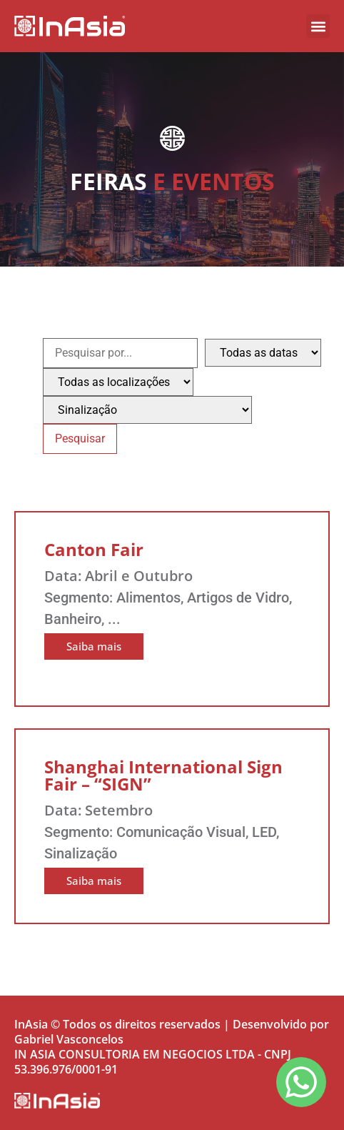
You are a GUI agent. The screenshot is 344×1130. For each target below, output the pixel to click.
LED (264, 832)
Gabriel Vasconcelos (68, 1039)
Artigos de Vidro (238, 597)
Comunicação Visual (181, 832)
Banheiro (72, 619)
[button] (318, 26)
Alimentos (148, 597)
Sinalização (80, 853)
